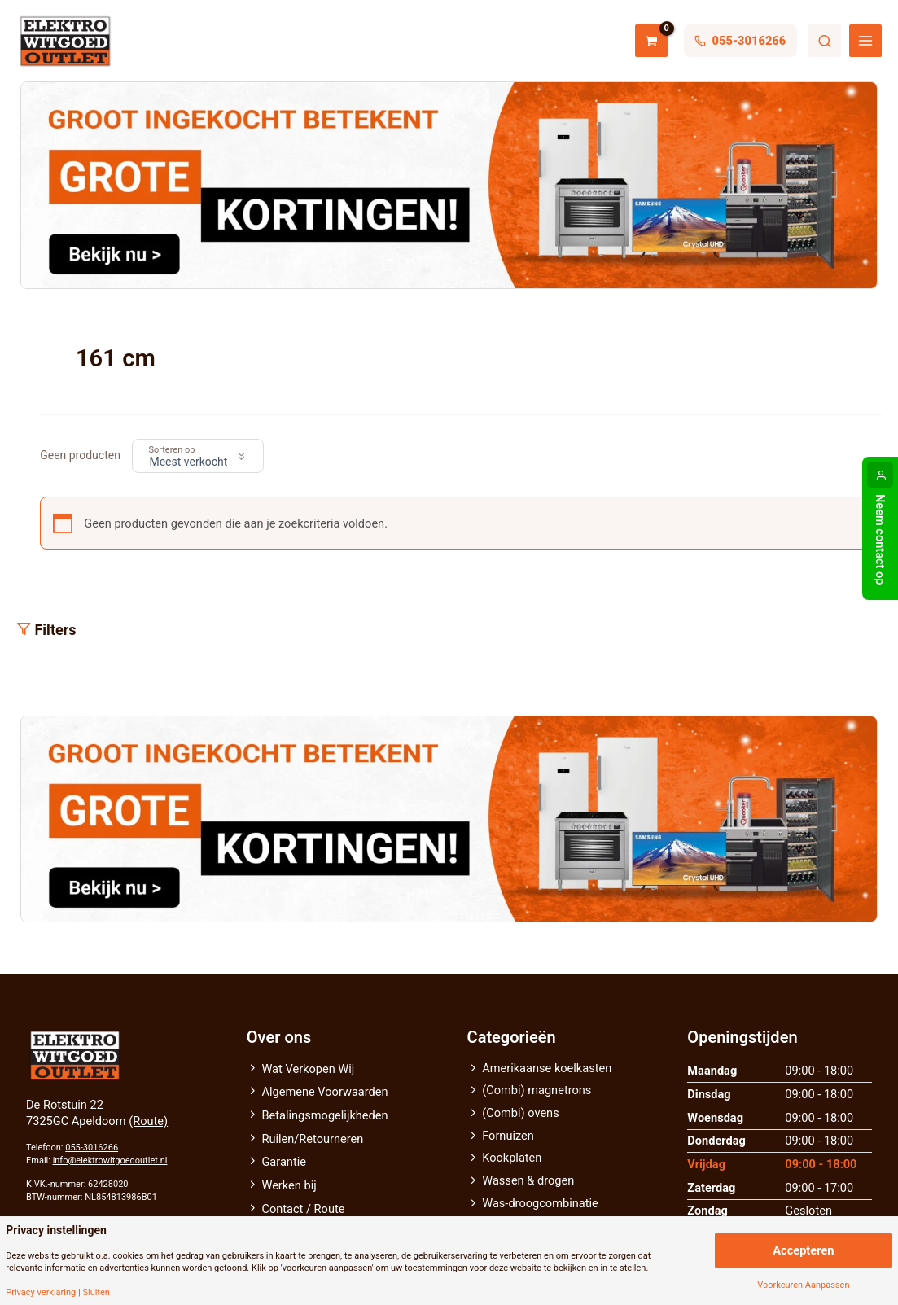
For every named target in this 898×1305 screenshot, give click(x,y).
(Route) (148, 1121)
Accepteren (803, 1250)
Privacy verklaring (41, 1292)
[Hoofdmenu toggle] (865, 40)
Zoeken (824, 40)
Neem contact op (880, 539)
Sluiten (95, 1292)
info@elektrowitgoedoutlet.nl (110, 1160)
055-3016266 (91, 1147)
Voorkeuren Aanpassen (803, 1285)
